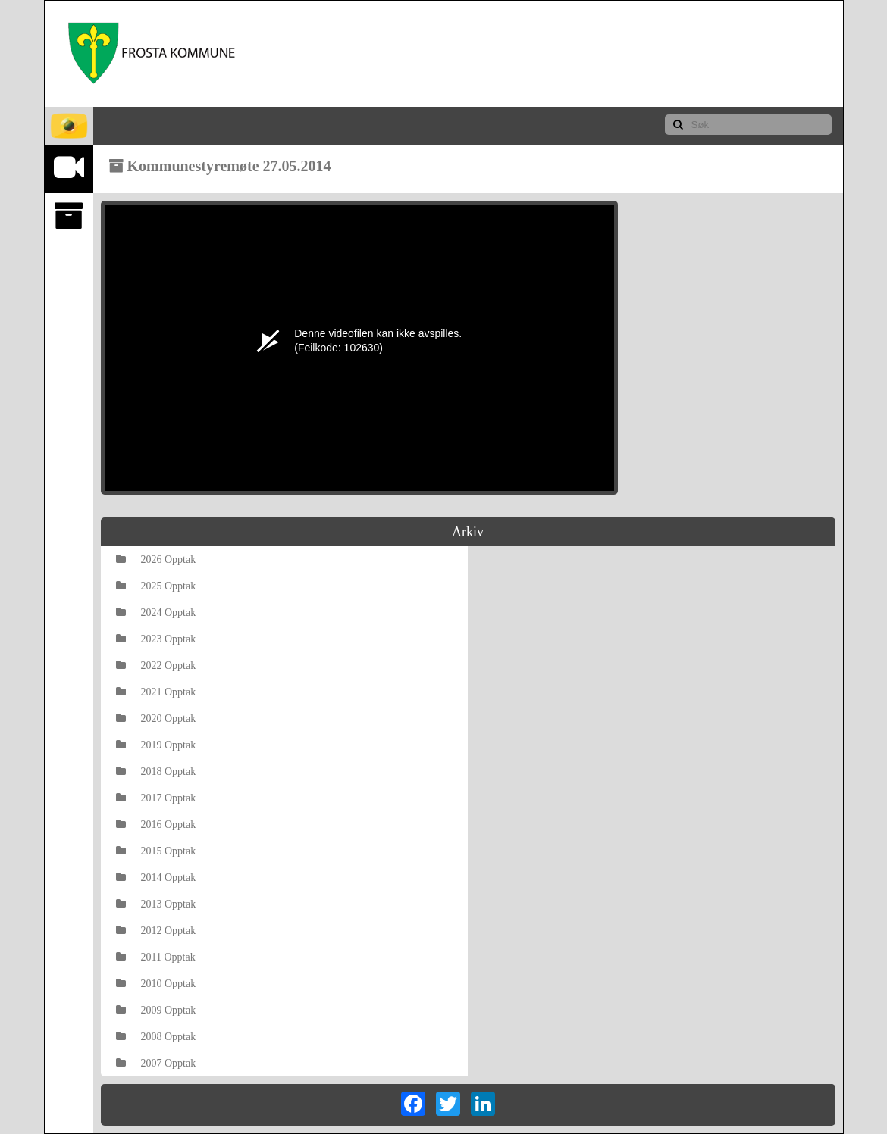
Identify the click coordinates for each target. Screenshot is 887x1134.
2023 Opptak (156, 639)
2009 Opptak (156, 1010)
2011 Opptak (156, 957)
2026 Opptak (156, 559)
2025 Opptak (156, 586)
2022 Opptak (156, 665)
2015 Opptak (156, 851)
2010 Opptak (156, 983)
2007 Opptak (156, 1063)
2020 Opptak (156, 718)
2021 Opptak (156, 692)
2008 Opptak (156, 1036)
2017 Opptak (156, 798)
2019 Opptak (156, 745)
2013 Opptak (156, 904)
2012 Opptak (156, 930)
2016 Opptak (156, 824)
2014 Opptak (156, 877)
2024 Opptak (156, 612)
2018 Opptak (156, 771)
